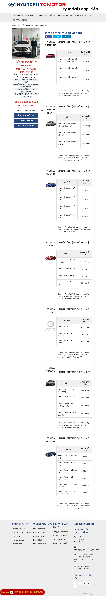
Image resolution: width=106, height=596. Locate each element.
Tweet (57, 36)
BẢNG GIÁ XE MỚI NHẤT (26, 115)
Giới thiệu (29, 16)
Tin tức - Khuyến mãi (60, 535)
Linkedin (66, 36)
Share (48, 36)
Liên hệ (25, 20)
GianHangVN (90, 594)
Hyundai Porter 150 (40, 544)
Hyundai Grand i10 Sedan (21, 532)
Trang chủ (18, 16)
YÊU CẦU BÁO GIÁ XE (26, 126)
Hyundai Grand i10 (19, 529)
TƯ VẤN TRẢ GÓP (26, 121)
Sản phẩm (41, 16)
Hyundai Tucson (39, 532)
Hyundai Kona (17, 544)
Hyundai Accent (18, 536)
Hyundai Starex (38, 536)
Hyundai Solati (38, 540)
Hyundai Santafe (39, 529)
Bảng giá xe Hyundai (59, 16)
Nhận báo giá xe (59, 539)
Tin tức (16, 20)
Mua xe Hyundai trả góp (80, 16)
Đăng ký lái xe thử (60, 543)
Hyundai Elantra (18, 540)
